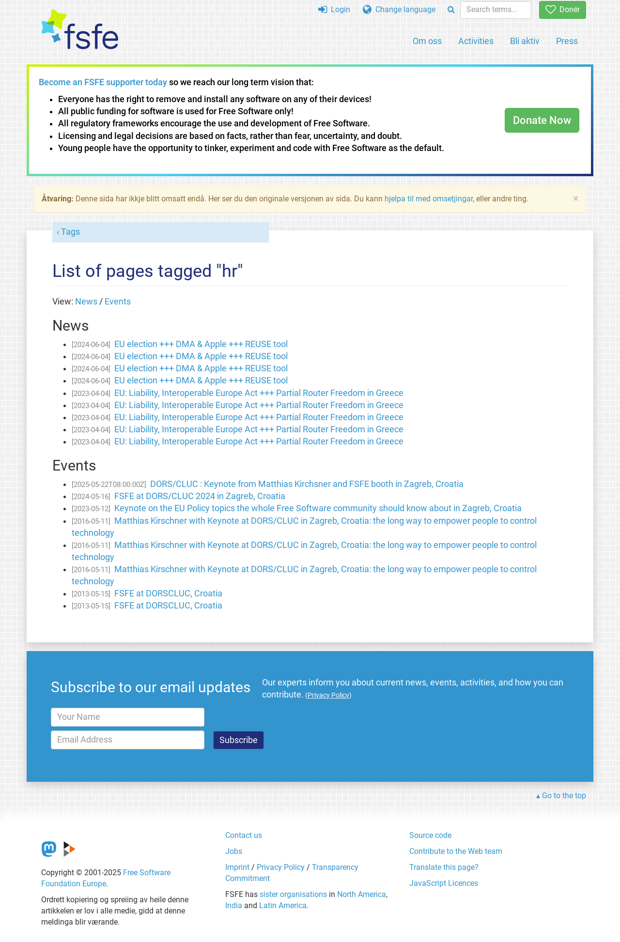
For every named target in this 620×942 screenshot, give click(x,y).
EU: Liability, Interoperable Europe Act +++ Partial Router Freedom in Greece (258, 393)
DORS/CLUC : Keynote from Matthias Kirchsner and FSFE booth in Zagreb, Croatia (307, 484)
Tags (70, 232)
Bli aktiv (525, 41)
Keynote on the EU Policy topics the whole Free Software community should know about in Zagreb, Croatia (318, 508)
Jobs (233, 851)
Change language (399, 9)
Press (567, 41)
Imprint (237, 867)
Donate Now (542, 120)
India (233, 905)
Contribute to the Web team (455, 851)
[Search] (451, 9)
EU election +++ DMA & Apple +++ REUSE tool (201, 344)
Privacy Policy (281, 867)
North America (361, 894)
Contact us (243, 835)
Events (118, 301)
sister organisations (293, 894)
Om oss (427, 41)
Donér (562, 9)
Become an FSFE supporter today (103, 82)
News (86, 301)
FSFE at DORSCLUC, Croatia (168, 593)
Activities (476, 41)
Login (334, 9)
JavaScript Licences (443, 883)
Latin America (283, 905)
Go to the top (564, 795)
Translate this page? (444, 867)
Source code (430, 835)
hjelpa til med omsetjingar (429, 198)
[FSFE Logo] (80, 29)
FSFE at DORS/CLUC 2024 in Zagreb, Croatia (199, 496)
